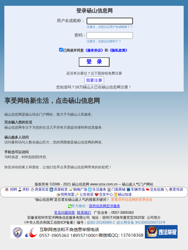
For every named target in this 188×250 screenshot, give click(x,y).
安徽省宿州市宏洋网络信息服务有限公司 (58, 218)
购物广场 (80, 189)
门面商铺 (118, 189)
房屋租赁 (61, 189)
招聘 (13, 189)
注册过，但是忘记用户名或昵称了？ (110, 26)
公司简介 (154, 218)
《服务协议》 (94, 50)
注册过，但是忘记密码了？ (104, 41)
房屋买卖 (42, 189)
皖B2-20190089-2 (101, 222)
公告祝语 (87, 194)
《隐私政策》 (118, 50)
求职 (25, 189)
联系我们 (84, 213)
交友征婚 (157, 189)
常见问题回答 (64, 213)
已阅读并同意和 (96, 50)
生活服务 (99, 189)
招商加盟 (67, 194)
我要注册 (94, 80)
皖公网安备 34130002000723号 (141, 222)
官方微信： (94, 206)
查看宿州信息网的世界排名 (132, 200)
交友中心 (106, 194)
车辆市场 (138, 189)
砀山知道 (125, 194)
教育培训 (176, 189)
